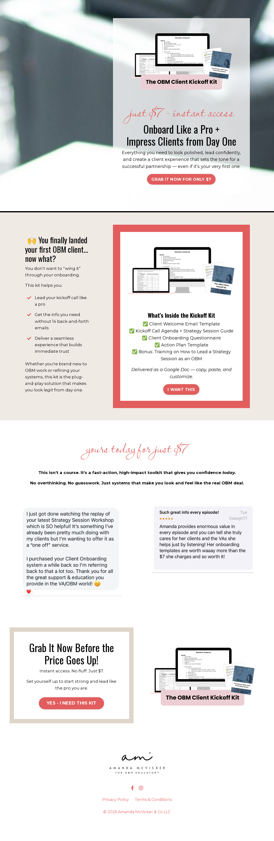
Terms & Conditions (153, 818)
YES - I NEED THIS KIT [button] (71, 722)
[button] (181, 185)
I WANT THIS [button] (181, 403)
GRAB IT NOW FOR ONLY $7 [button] (181, 186)
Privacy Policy (115, 818)
